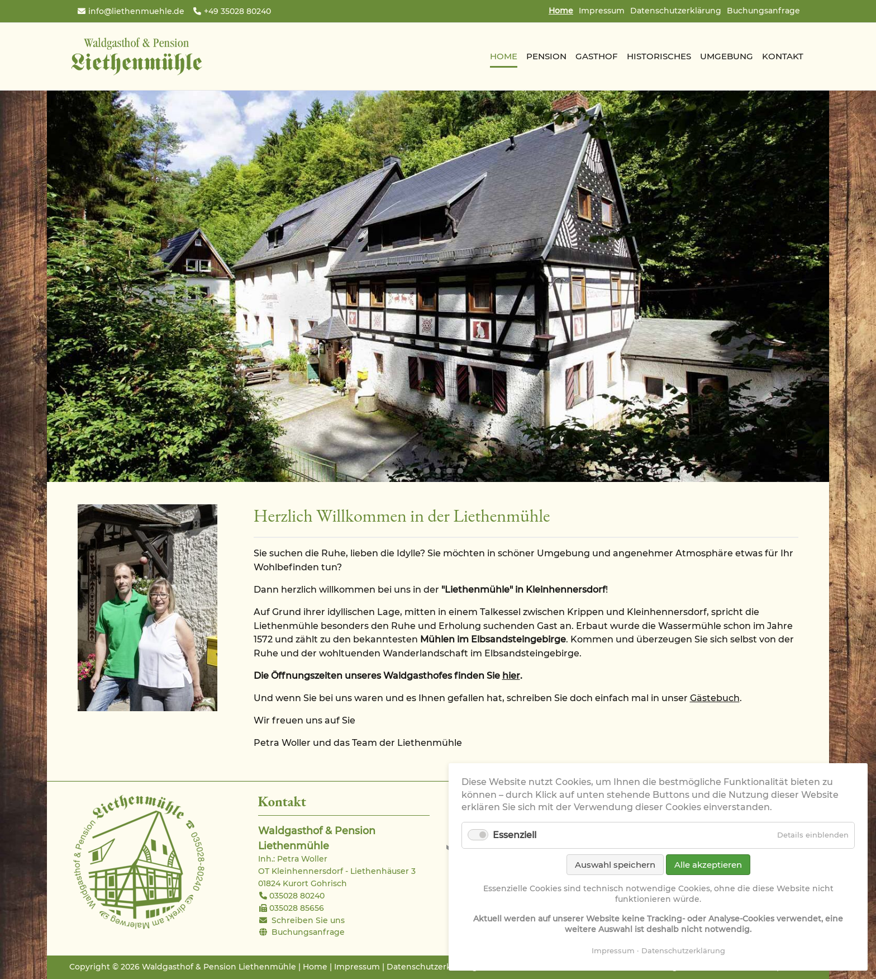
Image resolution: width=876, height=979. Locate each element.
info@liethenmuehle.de (136, 11)
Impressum (602, 11)
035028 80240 (297, 896)
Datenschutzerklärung (675, 11)
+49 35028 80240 (237, 11)
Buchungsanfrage (763, 11)
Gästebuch (715, 698)
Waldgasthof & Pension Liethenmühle (136, 56)
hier (511, 675)
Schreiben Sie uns (308, 920)
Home (315, 967)
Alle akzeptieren (708, 864)
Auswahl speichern (615, 864)
